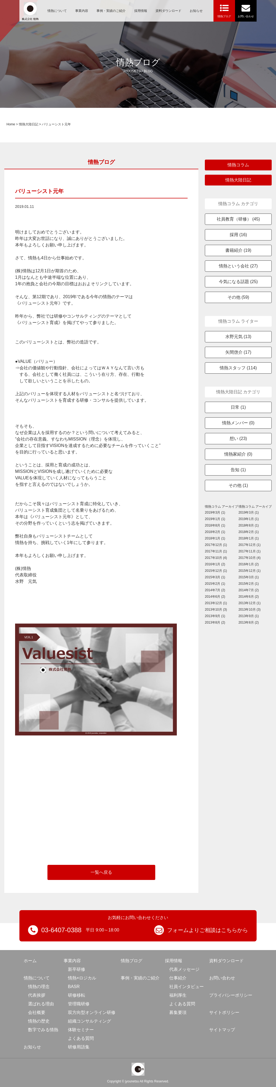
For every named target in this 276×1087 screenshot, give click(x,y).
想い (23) (238, 438)
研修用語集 (78, 1047)
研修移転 (76, 995)
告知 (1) (238, 469)
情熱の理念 (39, 986)
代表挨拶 (36, 995)
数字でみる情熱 (43, 1029)
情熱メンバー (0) (238, 423)
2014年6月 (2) (215, 596)
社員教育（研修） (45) (238, 219)
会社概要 (36, 1012)
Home (10, 124)
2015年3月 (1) (215, 577)
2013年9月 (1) (215, 616)
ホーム (30, 960)
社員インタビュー (186, 986)
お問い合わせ (222, 978)
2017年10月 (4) (216, 558)
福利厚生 (178, 995)
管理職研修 (78, 1004)
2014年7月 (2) (215, 590)
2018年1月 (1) (215, 538)
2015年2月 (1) (215, 584)
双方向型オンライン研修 (91, 1012)
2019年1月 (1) (215, 519)
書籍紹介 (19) (238, 250)
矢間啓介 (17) (238, 352)
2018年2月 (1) (215, 532)
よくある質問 (81, 1038)
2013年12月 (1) (216, 603)
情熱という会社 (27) (238, 266)
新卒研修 (76, 969)
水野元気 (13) (238, 336)
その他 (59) (238, 297)
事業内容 (81, 11)
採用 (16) (238, 234)
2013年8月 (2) (215, 622)
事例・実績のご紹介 (111, 11)
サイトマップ (222, 1029)
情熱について (57, 11)
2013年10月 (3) (216, 609)
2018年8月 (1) (215, 525)
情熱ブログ (131, 960)
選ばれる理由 (41, 1004)
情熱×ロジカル (82, 978)
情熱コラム (238, 165)
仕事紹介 (178, 978)
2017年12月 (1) (216, 545)
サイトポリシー (224, 1012)
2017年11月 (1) (216, 551)
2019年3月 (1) (215, 512)
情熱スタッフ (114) (238, 368)
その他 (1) (238, 485)
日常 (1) (238, 407)
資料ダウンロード (168, 11)
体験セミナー (81, 1029)
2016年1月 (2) (215, 564)
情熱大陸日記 (28, 124)
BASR (74, 986)
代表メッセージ (184, 969)
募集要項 (178, 1012)
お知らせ (196, 11)
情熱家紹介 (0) (238, 454)
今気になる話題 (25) (238, 281)
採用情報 (140, 11)
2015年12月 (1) (216, 571)
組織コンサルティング (89, 1021)
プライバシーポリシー (230, 995)
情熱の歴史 (39, 1021)
